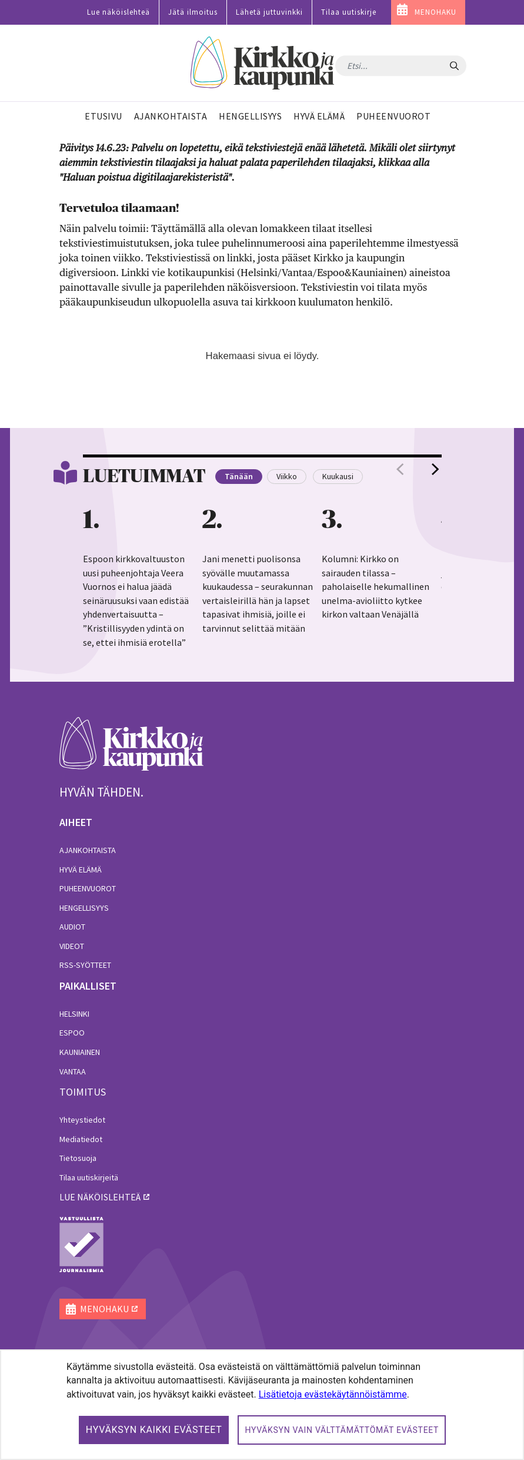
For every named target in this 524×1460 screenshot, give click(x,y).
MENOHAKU (435, 12)
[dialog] (262, 1404)
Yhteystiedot (82, 1119)
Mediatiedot (80, 1139)
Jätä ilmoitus (193, 12)
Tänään (239, 476)
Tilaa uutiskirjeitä (88, 1177)
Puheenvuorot (87, 888)
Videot (71, 946)
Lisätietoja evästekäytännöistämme (333, 1394)
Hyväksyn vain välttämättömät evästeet (342, 1430)
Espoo (72, 1032)
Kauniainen (79, 1052)
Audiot (72, 926)
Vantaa (72, 1071)
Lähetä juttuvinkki (269, 12)
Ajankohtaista (87, 850)
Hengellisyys (84, 907)
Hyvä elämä (80, 869)
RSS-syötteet (85, 965)
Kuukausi (337, 476)
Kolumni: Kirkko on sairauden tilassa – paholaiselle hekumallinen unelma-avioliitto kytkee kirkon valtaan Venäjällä (375, 586)
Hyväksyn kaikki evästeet (154, 1429)
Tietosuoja (77, 1158)
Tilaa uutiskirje (348, 12)
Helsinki (74, 1013)
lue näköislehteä (100, 1197)
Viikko (286, 476)
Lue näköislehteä (118, 12)
